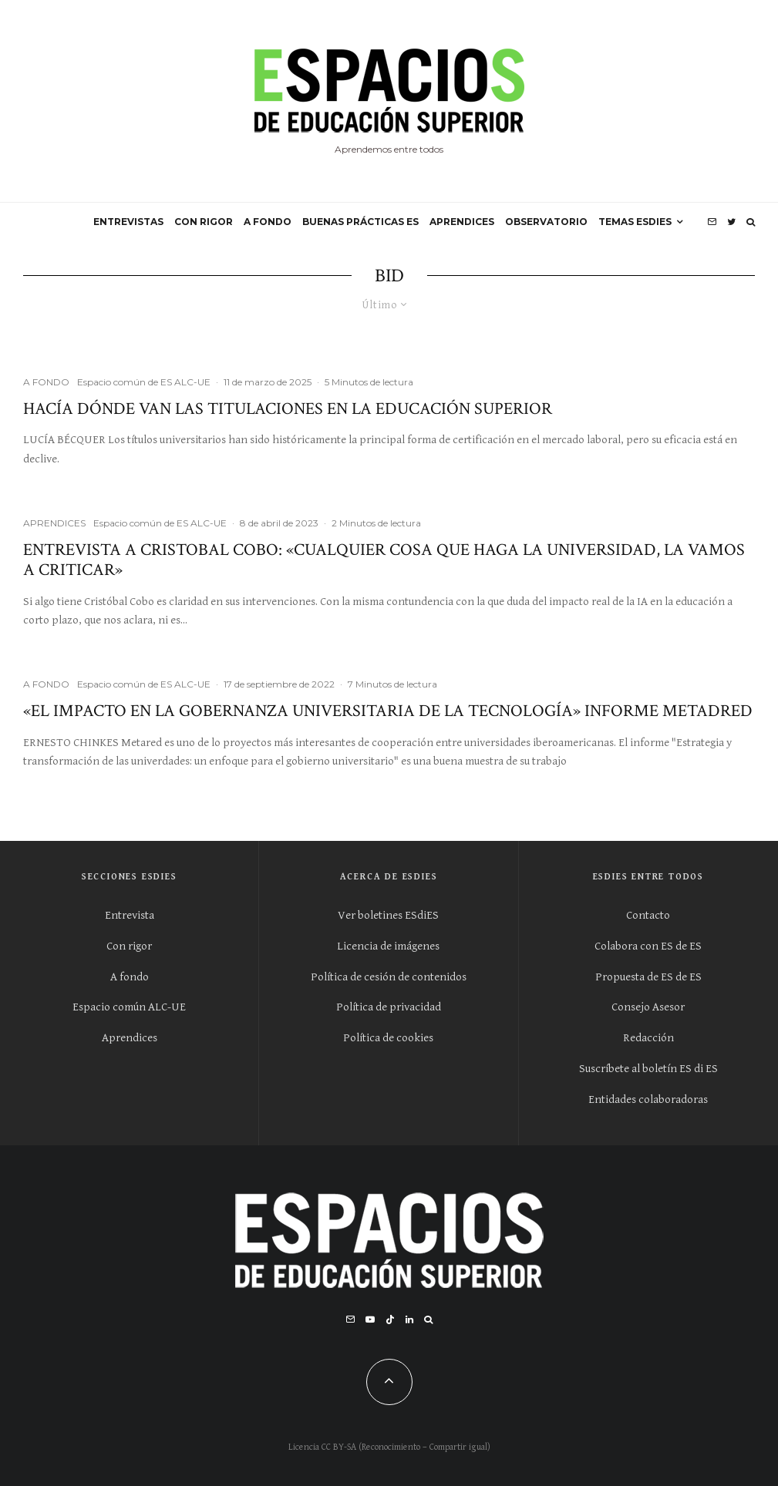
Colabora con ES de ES (648, 946)
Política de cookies (388, 1037)
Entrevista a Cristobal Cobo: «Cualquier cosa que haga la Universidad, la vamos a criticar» (384, 560)
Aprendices (129, 1037)
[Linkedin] (409, 1319)
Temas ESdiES (635, 221)
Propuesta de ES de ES (648, 976)
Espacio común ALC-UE (129, 1007)
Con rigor (129, 946)
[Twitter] (731, 222)
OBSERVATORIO (546, 221)
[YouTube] (370, 1319)
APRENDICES (461, 221)
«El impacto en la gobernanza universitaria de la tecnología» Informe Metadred (388, 711)
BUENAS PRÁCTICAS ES (360, 221)
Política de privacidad (388, 1007)
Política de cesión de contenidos (388, 976)
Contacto (648, 915)
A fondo (129, 976)
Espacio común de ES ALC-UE (143, 382)
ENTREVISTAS (128, 221)
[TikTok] (390, 1319)
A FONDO (267, 221)
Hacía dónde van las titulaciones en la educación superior (287, 409)
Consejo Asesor (648, 1007)
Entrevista (129, 915)
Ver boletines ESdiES (388, 915)
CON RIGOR (203, 221)
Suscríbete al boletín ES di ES (648, 1068)
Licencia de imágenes (388, 946)
